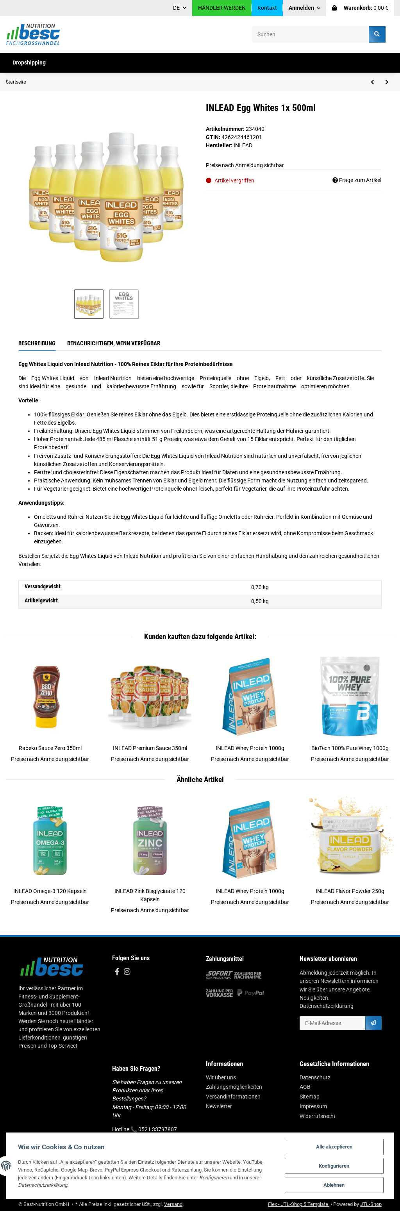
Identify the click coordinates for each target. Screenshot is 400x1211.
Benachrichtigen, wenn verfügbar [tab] (113, 343)
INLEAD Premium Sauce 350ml (150, 748)
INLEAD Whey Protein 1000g (250, 748)
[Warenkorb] (360, 8)
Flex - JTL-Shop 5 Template (298, 1204)
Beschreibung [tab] (36, 343)
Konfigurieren (334, 1166)
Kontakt (267, 8)
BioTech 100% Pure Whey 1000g (350, 748)
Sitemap (310, 1096)
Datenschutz (315, 1077)
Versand (173, 1204)
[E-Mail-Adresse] (333, 1023)
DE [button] (176, 8)
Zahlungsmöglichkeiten (234, 1087)
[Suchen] (310, 34)
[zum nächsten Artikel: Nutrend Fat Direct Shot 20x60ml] (387, 82)
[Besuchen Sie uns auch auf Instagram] (127, 972)
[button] (305, 8)
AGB (305, 1087)
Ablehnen (334, 1185)
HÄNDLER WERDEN (222, 8)
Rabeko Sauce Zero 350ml (50, 748)
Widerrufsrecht (318, 1116)
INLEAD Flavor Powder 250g (350, 891)
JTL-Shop (371, 1204)
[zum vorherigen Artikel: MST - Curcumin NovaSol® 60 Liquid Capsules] (372, 82)
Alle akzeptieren (334, 1147)
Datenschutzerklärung (327, 1006)
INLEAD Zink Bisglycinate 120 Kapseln (150, 895)
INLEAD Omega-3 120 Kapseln (50, 891)
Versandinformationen (233, 1096)
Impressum (313, 1106)
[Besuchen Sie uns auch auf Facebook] (117, 972)
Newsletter (219, 1106)
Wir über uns (221, 1077)
